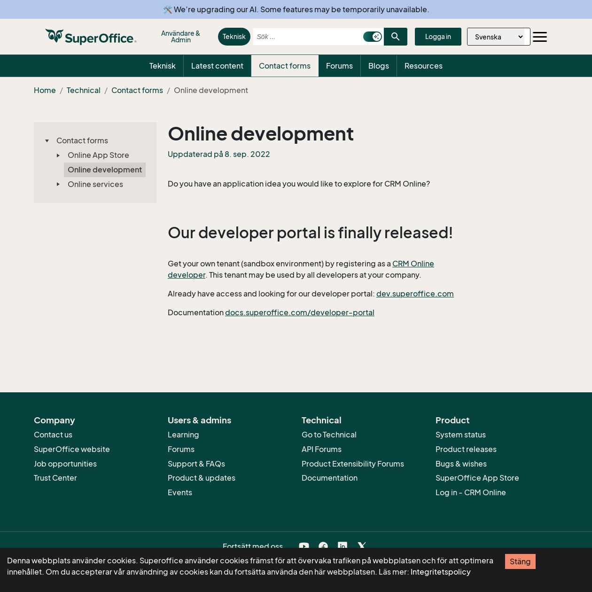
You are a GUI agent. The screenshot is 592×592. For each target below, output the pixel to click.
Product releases (466, 449)
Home (45, 90)
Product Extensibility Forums (353, 463)
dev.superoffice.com (415, 293)
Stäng (520, 561)
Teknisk (234, 36)
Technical (84, 90)
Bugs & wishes (461, 463)
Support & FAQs (196, 463)
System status (461, 434)
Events (180, 492)
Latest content (217, 65)
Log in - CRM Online (471, 492)
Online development (105, 169)
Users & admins (199, 420)
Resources (424, 65)
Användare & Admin (181, 36)
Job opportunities (65, 463)
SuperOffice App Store (477, 478)
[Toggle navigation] (540, 36)
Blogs (378, 65)
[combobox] (305, 36)
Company (54, 420)
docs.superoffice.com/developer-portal (299, 312)
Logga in (438, 36)
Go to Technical (329, 434)
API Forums (322, 449)
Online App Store (98, 155)
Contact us (53, 434)
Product (453, 420)
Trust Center (55, 478)
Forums (339, 65)
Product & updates (201, 478)
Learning (183, 434)
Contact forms (285, 65)
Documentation (330, 478)
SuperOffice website (72, 449)
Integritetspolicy (441, 571)
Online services (95, 184)
